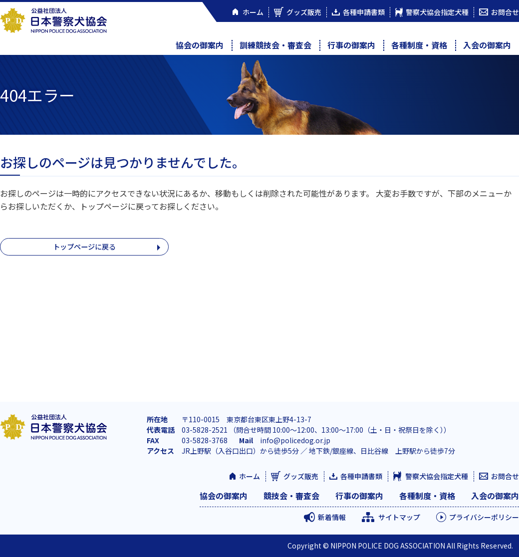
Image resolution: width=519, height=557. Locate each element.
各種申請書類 (361, 476)
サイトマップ (399, 517)
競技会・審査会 (291, 496)
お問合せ (505, 476)
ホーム (249, 476)
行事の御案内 (351, 45)
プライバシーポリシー (484, 517)
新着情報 (332, 517)
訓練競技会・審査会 (275, 45)
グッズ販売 (300, 476)
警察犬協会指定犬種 (436, 476)
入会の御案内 (487, 45)
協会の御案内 (200, 45)
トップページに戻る (84, 248)
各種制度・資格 (419, 45)
